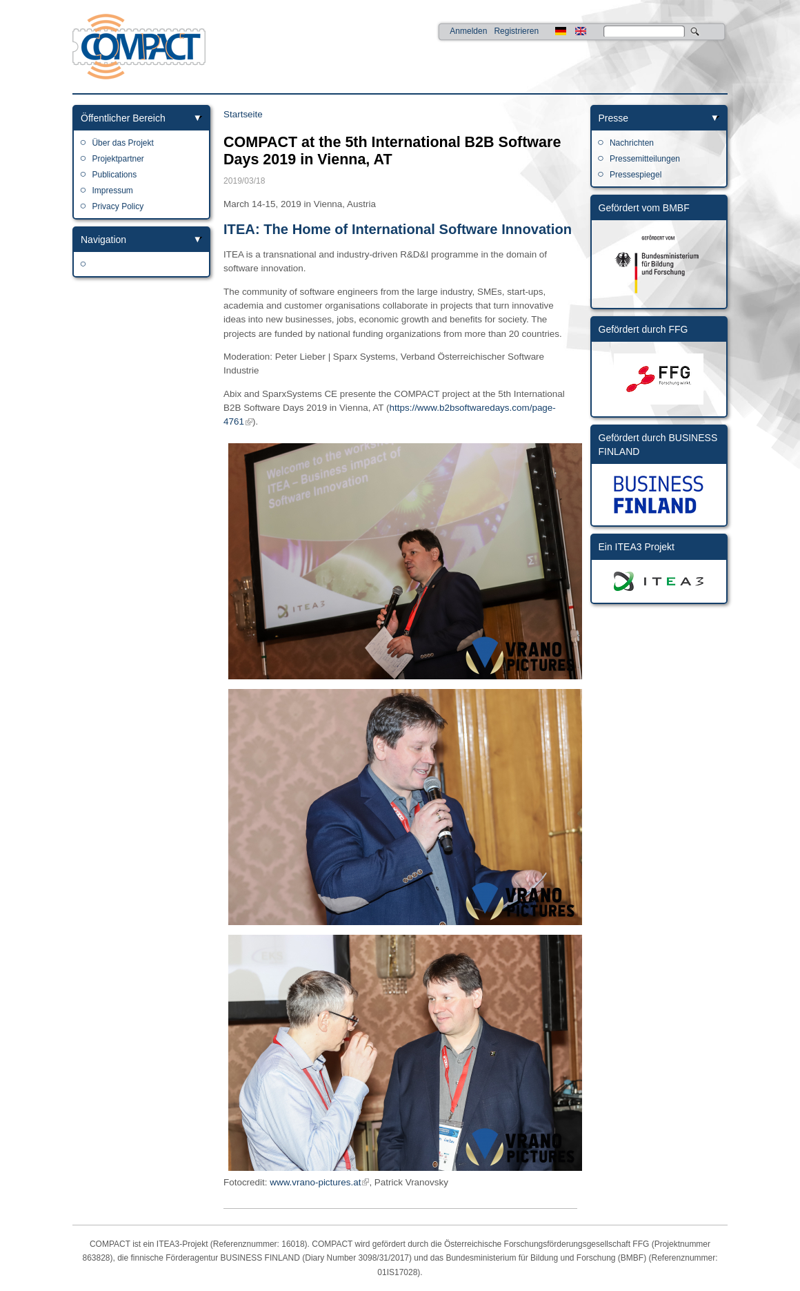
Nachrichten (632, 143)
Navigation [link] (103, 239)
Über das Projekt (122, 143)
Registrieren (516, 31)
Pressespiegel (635, 174)
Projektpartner (117, 159)
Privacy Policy (117, 206)
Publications (114, 174)
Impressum (112, 190)
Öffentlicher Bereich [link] (123, 118)
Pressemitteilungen (645, 159)
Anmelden (468, 31)
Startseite (243, 114)
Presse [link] (614, 118)
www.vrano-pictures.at (315, 1182)
